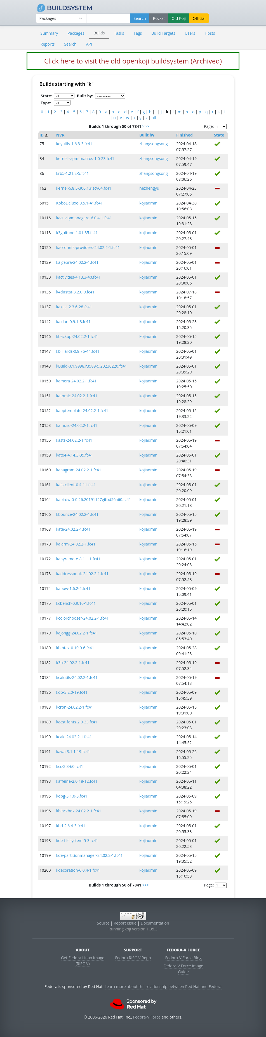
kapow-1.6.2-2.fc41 (73, 588)
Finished (184, 135)
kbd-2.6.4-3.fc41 (70, 825)
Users (190, 33)
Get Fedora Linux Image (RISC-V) (82, 960)
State (219, 135)
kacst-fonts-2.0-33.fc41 (76, 722)
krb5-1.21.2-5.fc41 (72, 173)
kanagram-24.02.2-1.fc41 (78, 469)
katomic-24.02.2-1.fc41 (76, 395)
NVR (60, 135)
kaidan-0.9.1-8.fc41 (73, 321)
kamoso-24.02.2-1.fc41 (76, 425)
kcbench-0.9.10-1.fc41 (76, 603)
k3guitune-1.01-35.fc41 (77, 232)
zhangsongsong (153, 143)
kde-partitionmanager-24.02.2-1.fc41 (89, 855)
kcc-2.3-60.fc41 (69, 766)
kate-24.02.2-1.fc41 (73, 529)
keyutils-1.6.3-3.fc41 (74, 143)
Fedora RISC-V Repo (133, 957)
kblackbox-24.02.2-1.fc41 (78, 810)
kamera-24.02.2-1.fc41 (76, 381)
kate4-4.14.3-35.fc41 (74, 455)
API (89, 44)
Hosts (210, 33)
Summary (49, 33)
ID (41, 135)
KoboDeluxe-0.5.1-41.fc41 (79, 203)
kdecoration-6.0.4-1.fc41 (78, 870)
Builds (99, 33)
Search (70, 44)
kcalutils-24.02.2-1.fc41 (77, 677)
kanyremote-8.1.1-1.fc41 (78, 558)
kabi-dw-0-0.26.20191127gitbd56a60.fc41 (93, 499)
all (154, 117)
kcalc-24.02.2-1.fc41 (74, 736)
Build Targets (163, 33)
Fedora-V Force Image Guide (183, 968)
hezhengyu (149, 188)
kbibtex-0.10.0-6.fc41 (75, 647)
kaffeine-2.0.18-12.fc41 (77, 781)
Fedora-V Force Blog (183, 957)
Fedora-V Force (147, 1017)
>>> (145, 126)
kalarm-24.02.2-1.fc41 (76, 544)
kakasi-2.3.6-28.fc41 (74, 306)
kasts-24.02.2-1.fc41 (74, 440)
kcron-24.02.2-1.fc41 (74, 707)
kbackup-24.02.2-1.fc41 (77, 336)
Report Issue (125, 923)
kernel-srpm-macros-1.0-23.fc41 (85, 158)
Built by (146, 135)
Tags (138, 33)
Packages (75, 33)
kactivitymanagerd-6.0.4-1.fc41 (84, 217)
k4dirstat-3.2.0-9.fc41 (75, 292)
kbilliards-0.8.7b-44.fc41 (78, 351)
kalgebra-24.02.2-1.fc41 (77, 262)
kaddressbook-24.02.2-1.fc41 (82, 573)
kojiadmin (148, 203)
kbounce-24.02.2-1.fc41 (77, 514)
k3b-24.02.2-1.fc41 (73, 662)
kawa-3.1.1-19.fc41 (73, 751)
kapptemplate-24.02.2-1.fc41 (82, 410)
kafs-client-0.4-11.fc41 (76, 484)
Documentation (155, 923)
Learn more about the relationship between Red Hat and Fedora (163, 986)
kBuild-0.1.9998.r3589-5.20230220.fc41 (91, 366)
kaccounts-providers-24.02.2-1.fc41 (88, 247)
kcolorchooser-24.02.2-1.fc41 (82, 618)
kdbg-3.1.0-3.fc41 (72, 796)
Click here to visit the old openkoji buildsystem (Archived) (133, 60)
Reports (48, 44)
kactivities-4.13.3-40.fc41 (78, 277)
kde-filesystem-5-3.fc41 (77, 840)
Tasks (119, 33)
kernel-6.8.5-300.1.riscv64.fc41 (83, 188)
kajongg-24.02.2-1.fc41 (76, 633)
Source (103, 923)
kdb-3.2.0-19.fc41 (72, 692)
